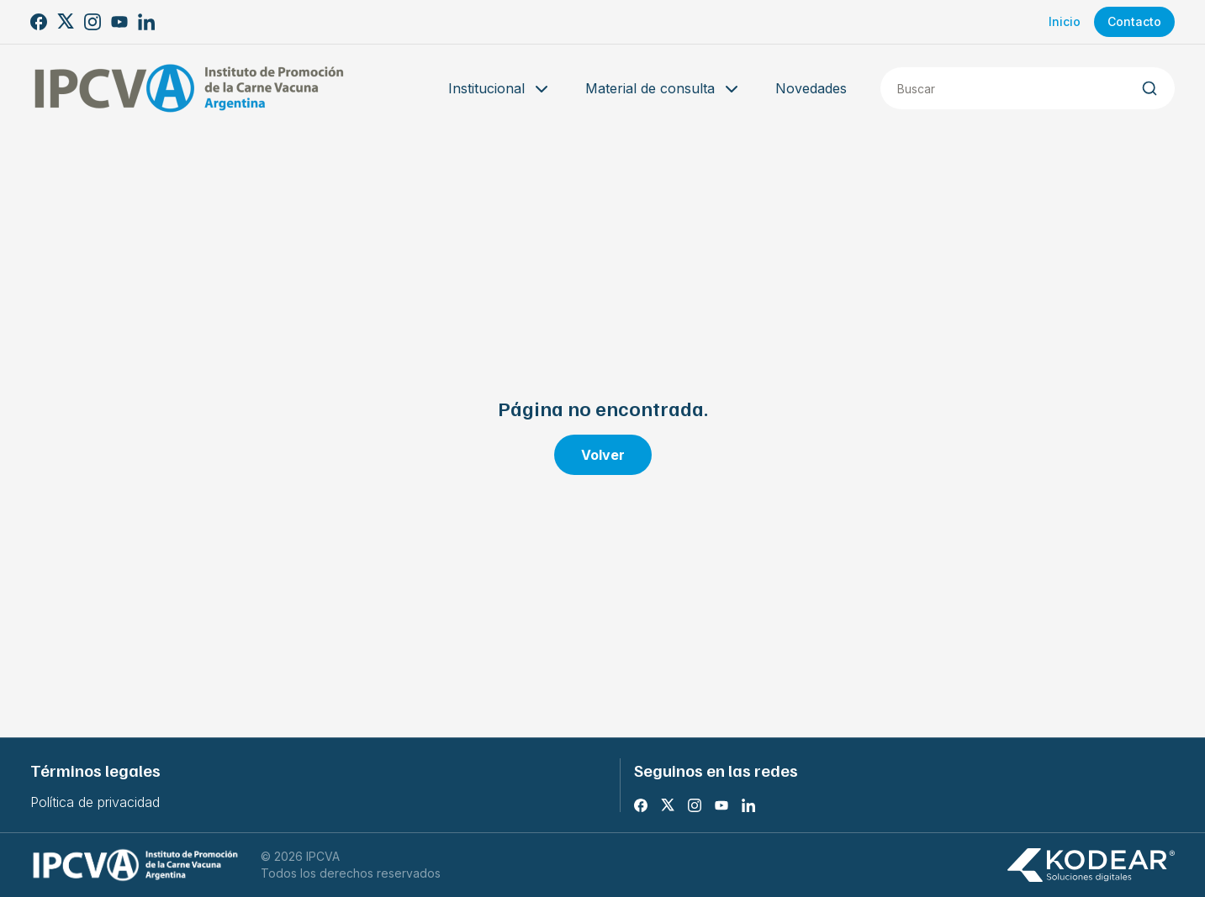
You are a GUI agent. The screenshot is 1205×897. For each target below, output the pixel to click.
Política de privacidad (95, 802)
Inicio (1065, 21)
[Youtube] (119, 21)
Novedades (811, 88)
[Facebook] (38, 21)
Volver (603, 454)
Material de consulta (663, 89)
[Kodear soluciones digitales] (1091, 865)
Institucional (500, 89)
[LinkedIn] (146, 21)
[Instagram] (92, 21)
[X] (65, 21)
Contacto (1134, 21)
